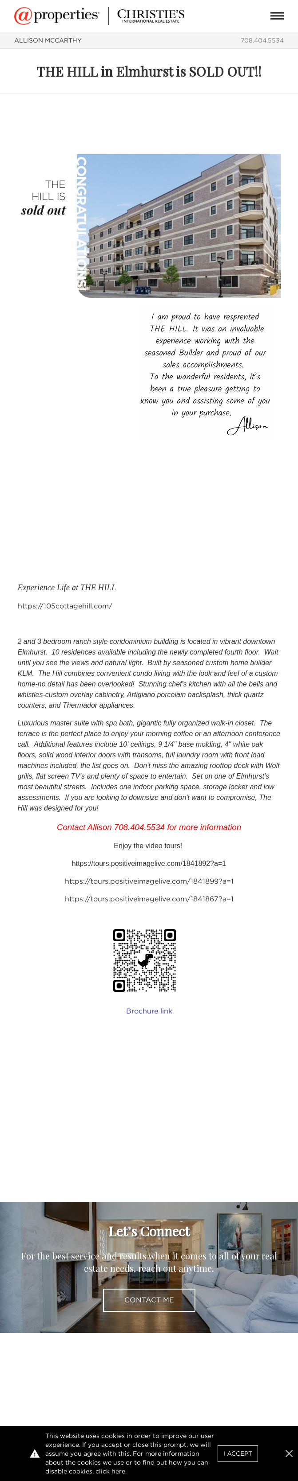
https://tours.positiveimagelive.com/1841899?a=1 (149, 881)
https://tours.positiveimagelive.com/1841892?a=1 (149, 863)
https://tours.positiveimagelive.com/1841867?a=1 (149, 899)
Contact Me (149, 1300)
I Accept (237, 1453)
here (118, 1471)
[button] (289, 1453)
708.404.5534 (262, 40)
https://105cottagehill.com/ (65, 606)
